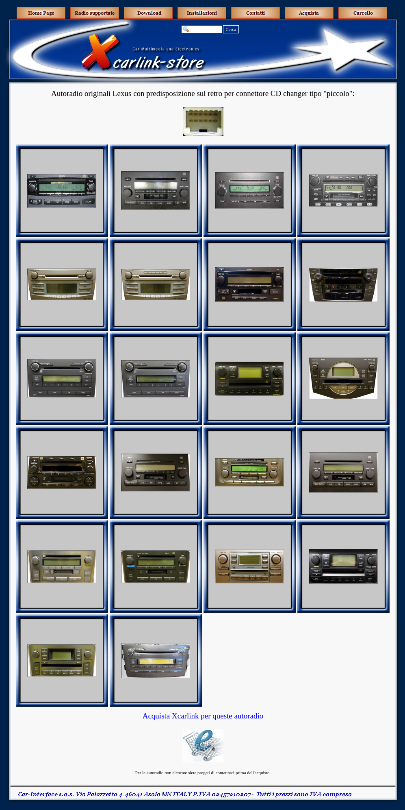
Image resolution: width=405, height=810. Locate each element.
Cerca (231, 29)
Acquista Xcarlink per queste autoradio (203, 716)
